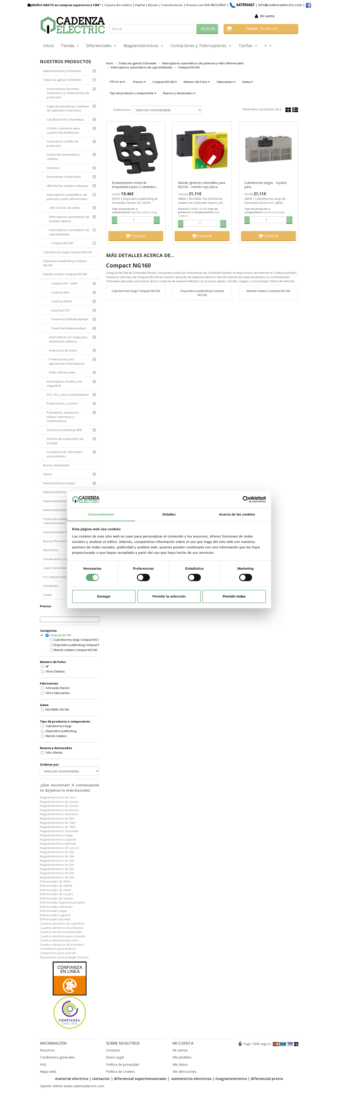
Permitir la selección (169, 596)
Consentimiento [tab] (101, 514)
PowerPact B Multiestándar (69, 319)
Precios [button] (139, 82)
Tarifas (247, 45)
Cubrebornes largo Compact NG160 (67, 252)
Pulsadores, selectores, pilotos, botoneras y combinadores (63, 416)
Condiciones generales (57, 1057)
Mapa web (48, 1071)
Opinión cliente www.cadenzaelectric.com (72, 1086)
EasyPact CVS (60, 310)
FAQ (43, 1064)
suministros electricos (191, 1078)
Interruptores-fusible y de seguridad (64, 383)
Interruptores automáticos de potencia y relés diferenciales (67, 197)
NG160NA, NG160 (57, 709)
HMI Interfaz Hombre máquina (67, 186)
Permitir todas (234, 596)
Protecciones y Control (62, 403)
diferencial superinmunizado (140, 1078)
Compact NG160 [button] (165, 82)
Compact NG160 (62, 243)
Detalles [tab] (168, 514)
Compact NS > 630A (64, 283)
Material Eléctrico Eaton (59, 483)
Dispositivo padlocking (61, 731)
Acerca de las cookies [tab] (237, 514)
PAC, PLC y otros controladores (68, 395)
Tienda (70, 45)
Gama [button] (247, 82)
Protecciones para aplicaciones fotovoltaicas (67, 361)
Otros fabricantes (58, 693)
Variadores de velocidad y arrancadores (65, 454)
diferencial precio (267, 1078)
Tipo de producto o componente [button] (133, 93)
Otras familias (55, 671)
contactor (101, 1078)
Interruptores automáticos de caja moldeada (69, 232)
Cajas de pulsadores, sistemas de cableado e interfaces (68, 108)
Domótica (53, 168)
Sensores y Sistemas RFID (64, 430)
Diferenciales (101, 45)
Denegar (104, 596)
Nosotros (47, 1050)
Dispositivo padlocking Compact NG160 (65, 263)
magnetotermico (231, 1078)
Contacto (113, 1050)
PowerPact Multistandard (68, 328)
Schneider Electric (58, 688)
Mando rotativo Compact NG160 (65, 274)
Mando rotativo (56, 736)
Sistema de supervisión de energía (65, 441)
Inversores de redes (63, 350)
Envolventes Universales (64, 177)
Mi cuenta (267, 16)
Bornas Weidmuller (56, 465)
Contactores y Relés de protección (62, 143)
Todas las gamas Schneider (62, 80)
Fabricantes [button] (226, 82)
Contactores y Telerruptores (200, 45)
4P (47, 666)
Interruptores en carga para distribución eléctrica (68, 339)
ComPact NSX (60, 292)
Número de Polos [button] (197, 82)
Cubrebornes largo (59, 726)
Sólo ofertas (54, 752)
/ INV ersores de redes (64, 208)
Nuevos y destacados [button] (179, 93)
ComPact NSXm (61, 301)
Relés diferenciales (62, 372)
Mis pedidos (182, 1057)
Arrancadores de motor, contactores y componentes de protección (68, 93)
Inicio (48, 45)
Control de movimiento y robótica (63, 156)
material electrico (71, 1078)
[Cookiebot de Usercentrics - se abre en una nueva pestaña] (246, 499)
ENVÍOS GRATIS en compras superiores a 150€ (63, 5)
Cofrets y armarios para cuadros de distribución (63, 130)
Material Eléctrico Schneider (62, 71)
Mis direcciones (185, 1071)
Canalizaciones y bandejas (65, 119)
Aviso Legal (115, 1057)
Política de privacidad (122, 1064)
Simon (47, 474)
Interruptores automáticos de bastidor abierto (69, 219)
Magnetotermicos (143, 45)
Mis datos (180, 1064)
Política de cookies (120, 1071)
